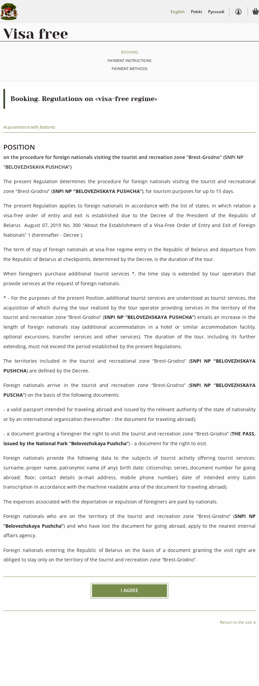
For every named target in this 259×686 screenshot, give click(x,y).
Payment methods (129, 68)
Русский (216, 11)
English (178, 11)
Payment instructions (129, 60)
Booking (129, 52)
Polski (196, 11)
